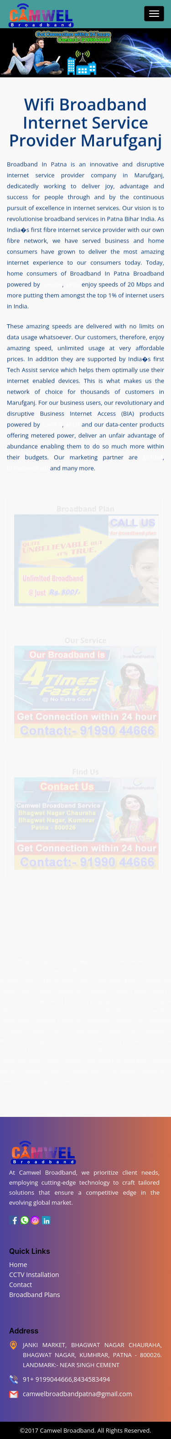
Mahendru (155, 1028)
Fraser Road (46, 1008)
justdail (153, 457)
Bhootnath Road (89, 968)
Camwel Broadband (66, 1430)
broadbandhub (27, 468)
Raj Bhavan (122, 1068)
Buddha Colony (137, 998)
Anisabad (34, 998)
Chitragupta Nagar (118, 978)
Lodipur (39, 1028)
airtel (73, 284)
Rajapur (56, 1068)
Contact (20, 1284)
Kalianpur (71, 1018)
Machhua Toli (121, 1028)
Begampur (104, 998)
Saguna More (87, 1068)
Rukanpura (154, 1068)
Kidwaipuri (159, 1018)
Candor (52, 284)
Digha (165, 998)
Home (18, 1264)
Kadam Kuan (129, 1018)
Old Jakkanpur (138, 1038)
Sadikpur (9, 1078)
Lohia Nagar (85, 1028)
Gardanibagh (78, 1008)
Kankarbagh (98, 1018)
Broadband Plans (34, 1294)
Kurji (59, 1028)
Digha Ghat (16, 1008)
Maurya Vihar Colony (66, 978)
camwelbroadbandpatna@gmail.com (77, 1393)
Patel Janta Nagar (42, 968)
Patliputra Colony (46, 1048)
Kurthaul (14, 1028)
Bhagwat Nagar (34, 958)
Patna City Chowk (22, 1058)
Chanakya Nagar (18, 978)
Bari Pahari (76, 998)
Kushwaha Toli (135, 958)
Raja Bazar (136, 1058)
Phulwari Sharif (114, 1048)
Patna (7, 958)
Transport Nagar (74, 958)
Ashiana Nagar (131, 988)
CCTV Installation (34, 1274)
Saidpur (32, 1068)
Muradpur (38, 1038)
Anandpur (99, 988)
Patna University (64, 1058)
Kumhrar (105, 958)
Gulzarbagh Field (153, 1008)
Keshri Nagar (17, 1018)
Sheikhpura (69, 1078)
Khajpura (45, 1018)
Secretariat (81, 1048)
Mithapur (64, 1038)
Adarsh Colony (36, 988)
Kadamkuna (70, 988)
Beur (54, 998)
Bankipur (9, 998)
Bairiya (159, 988)
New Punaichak (103, 1058)
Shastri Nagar (38, 1078)
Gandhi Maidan (113, 1008)
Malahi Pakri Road (98, 1038)
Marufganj (11, 1038)
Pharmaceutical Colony (140, 968)
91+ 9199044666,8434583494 (66, 1379)
